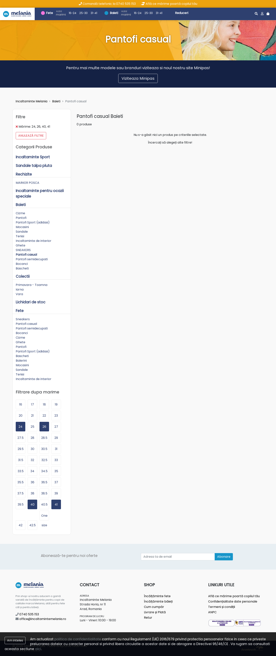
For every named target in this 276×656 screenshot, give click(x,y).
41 (56, 504)
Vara (19, 294)
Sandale (22, 231)
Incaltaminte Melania (31, 101)
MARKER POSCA (27, 183)
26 (44, 426)
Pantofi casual (26, 254)
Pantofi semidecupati (32, 259)
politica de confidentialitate (77, 639)
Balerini (21, 360)
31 (56, 449)
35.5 (20, 482)
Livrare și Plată (155, 612)
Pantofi (21, 218)
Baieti (114, 13)
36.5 (44, 482)
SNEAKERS (23, 250)
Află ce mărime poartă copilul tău (169, 4)
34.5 (44, 471)
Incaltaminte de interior (33, 241)
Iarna (20, 289)
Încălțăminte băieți (158, 601)
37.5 (20, 493)
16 (20, 404)
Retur (148, 617)
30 (32, 449)
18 (44, 404)
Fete (49, 13)
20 (20, 415)
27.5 (20, 438)
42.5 (32, 525)
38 (32, 493)
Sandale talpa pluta (34, 165)
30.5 (44, 449)
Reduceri (181, 13)
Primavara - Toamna (31, 285)
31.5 (20, 460)
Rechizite (24, 174)
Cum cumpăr (154, 607)
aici (38, 649)
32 (32, 460)
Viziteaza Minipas (138, 78)
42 (20, 525)
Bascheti (22, 268)
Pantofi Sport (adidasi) (33, 222)
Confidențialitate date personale (232, 601)
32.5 (44, 460)
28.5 (44, 438)
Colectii (23, 276)
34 (32, 471)
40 (32, 504)
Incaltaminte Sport (33, 157)
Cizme (20, 213)
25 (32, 426)
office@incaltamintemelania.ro (41, 619)
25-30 (83, 13)
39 (56, 493)
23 (56, 415)
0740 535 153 (27, 614)
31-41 (94, 13)
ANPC (212, 612)
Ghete (20, 245)
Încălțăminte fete (157, 596)
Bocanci (22, 264)
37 (56, 482)
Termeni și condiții (221, 607)
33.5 (21, 471)
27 (56, 426)
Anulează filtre (31, 135)
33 (56, 460)
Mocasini (22, 227)
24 (20, 426)
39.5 (21, 504)
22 (44, 415)
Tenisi (20, 236)
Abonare (223, 556)
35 (56, 471)
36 (32, 482)
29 (56, 438)
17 (32, 404)
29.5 (21, 449)
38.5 (44, 493)
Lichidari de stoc (30, 302)
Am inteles (15, 640)
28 (32, 438)
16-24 (72, 13)
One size (44, 516)
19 (56, 404)
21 (32, 415)
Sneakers (23, 319)
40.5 (44, 504)
